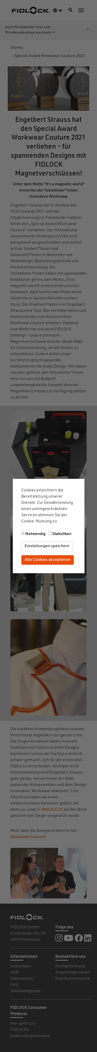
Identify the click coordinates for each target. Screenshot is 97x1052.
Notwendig (35, 534)
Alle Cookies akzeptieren (47, 560)
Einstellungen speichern (47, 546)
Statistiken (61, 534)
